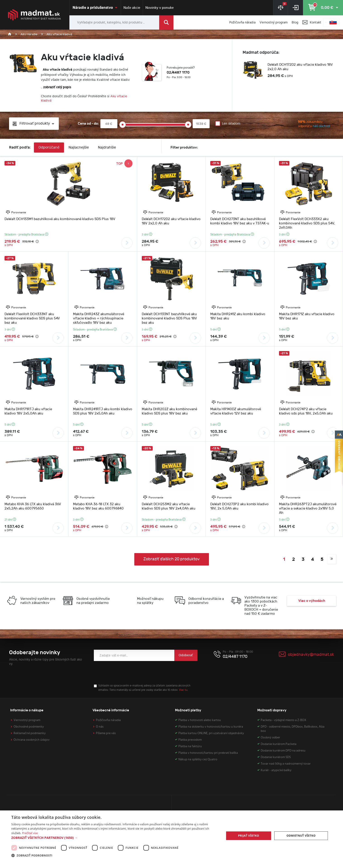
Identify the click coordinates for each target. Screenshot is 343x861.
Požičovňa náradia (108, 720)
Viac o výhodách (311, 601)
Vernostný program (27, 720)
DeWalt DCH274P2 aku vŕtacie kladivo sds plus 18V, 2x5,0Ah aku (306, 411)
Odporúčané (48, 147)
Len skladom (231, 123)
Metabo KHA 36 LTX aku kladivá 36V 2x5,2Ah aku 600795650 (33, 506)
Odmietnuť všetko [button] (300, 836)
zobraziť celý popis (57, 87)
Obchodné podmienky (29, 726)
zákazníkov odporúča (304, 124)
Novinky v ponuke (159, 7)
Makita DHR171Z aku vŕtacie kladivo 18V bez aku (306, 316)
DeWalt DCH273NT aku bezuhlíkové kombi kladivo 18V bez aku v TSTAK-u (239, 221)
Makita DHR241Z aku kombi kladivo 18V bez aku (237, 316)
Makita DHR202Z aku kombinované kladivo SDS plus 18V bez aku (169, 411)
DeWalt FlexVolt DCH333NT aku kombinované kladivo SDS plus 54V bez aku (32, 318)
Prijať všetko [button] (248, 836)
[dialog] (171, 835)
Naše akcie (131, 7)
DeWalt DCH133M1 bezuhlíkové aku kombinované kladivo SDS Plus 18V (60, 219)
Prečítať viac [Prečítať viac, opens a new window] (30, 833)
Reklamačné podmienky (30, 733)
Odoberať (186, 655)
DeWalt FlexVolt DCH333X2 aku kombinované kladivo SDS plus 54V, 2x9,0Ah (307, 223)
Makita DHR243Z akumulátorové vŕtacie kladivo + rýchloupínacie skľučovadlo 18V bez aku (98, 318)
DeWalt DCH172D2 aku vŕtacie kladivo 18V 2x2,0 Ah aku (300, 67)
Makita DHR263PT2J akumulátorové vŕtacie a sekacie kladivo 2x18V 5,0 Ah (307, 508)
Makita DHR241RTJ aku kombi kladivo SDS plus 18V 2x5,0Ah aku (102, 411)
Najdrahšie (107, 147)
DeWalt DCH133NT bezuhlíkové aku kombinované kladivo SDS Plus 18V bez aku (169, 318)
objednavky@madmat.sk (311, 654)
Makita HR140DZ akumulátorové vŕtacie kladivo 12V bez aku (235, 411)
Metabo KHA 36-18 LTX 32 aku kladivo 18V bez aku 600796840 (98, 506)
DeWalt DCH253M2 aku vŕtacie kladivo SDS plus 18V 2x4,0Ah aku (168, 506)
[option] (288, 71)
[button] (114, 837)
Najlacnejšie (79, 147)
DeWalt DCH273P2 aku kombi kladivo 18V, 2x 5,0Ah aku (239, 506)
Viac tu (183, 690)
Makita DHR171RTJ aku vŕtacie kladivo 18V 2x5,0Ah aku (28, 411)
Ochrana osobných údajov (32, 739)
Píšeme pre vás (106, 733)
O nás (100, 726)
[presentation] (128, 672)
